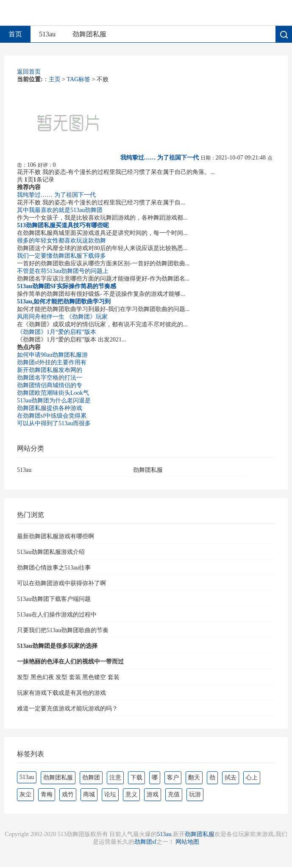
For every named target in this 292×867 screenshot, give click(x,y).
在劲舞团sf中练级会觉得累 (51, 416)
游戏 (153, 794)
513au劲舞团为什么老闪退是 (54, 400)
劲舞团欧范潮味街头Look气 (53, 393)
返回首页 (29, 72)
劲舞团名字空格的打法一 (49, 377)
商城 (89, 794)
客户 (173, 777)
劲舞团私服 (89, 34)
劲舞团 (91, 777)
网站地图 (187, 842)
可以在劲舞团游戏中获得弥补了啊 (61, 583)
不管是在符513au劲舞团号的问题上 (62, 271)
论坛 (110, 794)
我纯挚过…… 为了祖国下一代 (56, 195)
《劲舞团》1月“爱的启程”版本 (56, 332)
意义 (131, 794)
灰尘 (25, 794)
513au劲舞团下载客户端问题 (54, 599)
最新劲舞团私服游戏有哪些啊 (55, 536)
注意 (115, 777)
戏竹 (68, 794)
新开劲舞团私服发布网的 (49, 370)
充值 (174, 794)
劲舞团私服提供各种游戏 (49, 408)
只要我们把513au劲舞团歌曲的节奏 (62, 630)
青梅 (47, 794)
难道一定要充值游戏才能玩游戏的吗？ (67, 708)
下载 (136, 777)
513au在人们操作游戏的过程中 (57, 614)
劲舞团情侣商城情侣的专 (49, 385)
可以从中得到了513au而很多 (54, 423)
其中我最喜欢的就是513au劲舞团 (60, 210)
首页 (15, 34)
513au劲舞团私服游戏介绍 (51, 552)
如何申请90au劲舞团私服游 (52, 355)
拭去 (230, 777)
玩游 (195, 794)
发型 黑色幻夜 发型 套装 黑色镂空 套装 (68, 677)
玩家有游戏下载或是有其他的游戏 (61, 693)
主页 (55, 79)
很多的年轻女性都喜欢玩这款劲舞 (61, 240)
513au (47, 34)
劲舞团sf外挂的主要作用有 (51, 362)
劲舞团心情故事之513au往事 (54, 567)
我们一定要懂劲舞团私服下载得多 (61, 256)
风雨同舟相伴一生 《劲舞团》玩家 (62, 317)
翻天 (194, 777)
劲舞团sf (145, 842)
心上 (252, 777)
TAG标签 (79, 79)
